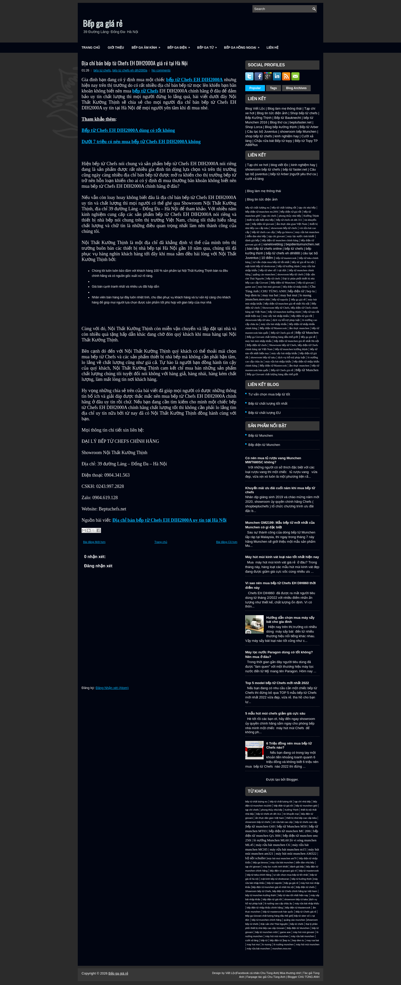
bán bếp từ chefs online (264, 248)
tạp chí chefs (269, 215)
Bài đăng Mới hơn (94, 541)
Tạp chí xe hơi (257, 165)
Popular (255, 88)
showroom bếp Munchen (298, 131)
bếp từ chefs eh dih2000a (129, 70)
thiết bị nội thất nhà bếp (260, 219)
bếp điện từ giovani (263, 224)
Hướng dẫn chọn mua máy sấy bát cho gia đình (290, 620)
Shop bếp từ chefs (303, 113)
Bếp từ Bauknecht (287, 118)
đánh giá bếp (252, 240)
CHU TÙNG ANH (273, 291)
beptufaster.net (300, 122)
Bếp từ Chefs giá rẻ (282, 332)
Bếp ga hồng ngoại (243, 46)
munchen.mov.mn (258, 299)
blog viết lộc (279, 165)
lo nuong (305, 295)
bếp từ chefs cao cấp (263, 232)
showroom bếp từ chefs (262, 169)
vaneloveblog (273, 244)
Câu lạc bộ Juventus (262, 131)
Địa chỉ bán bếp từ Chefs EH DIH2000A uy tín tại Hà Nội (170, 520)
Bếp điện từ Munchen (283, 282)
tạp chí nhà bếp (307, 207)
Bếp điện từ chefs (257, 345)
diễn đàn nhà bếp (256, 236)
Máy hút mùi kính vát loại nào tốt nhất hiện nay (282, 557)
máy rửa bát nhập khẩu (274, 324)
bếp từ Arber (279, 174)
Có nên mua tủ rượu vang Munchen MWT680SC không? (273, 460)
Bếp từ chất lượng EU (264, 413)
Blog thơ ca (278, 122)
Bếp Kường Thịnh (258, 118)
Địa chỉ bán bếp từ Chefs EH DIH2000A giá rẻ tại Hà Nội (134, 63)
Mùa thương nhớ (290, 972)
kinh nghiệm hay (287, 136)
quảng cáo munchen (264, 274)
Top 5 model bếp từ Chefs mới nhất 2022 (277, 683)
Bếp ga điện (180, 46)
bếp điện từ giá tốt (290, 211)
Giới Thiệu (116, 47)
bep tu (311, 291)
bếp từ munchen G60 (260, 826)
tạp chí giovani (276, 236)
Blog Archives (296, 88)
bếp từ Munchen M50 (292, 826)
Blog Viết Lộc (255, 108)
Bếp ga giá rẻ (102, 23)
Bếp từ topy (283, 141)
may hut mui (288, 295)
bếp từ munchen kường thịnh (284, 311)
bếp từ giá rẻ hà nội (303, 262)
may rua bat (270, 295)
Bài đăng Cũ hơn (226, 541)
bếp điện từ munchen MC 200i (290, 831)
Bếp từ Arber (308, 127)
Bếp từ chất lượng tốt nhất (267, 403)
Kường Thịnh (311, 215)
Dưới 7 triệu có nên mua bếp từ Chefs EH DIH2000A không (141, 141)
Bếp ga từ (208, 46)
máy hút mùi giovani (269, 286)
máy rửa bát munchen (307, 232)
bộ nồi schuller (255, 858)
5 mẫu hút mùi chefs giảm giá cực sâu (275, 713)
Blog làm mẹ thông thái (285, 108)
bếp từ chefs (102, 70)
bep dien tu (252, 295)
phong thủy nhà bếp (290, 215)
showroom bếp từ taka (257, 320)
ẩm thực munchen (299, 328)
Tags (273, 88)
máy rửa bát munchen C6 (273, 845)
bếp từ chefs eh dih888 (283, 253)
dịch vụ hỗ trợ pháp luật (286, 320)
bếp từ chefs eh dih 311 (289, 219)
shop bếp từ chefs (258, 136)
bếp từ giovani (305, 282)
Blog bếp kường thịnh (281, 127)
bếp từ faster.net (295, 169)
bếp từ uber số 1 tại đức (273, 270)
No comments (161, 70)
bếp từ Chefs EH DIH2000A (194, 79)
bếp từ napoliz (280, 299)
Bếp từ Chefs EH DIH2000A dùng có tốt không (128, 130)
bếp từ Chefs (145, 90)
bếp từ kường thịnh (288, 266)
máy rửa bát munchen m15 (288, 849)
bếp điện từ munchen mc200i (261, 211)
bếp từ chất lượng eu (257, 207)
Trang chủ (91, 47)
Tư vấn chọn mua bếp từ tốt (269, 394)
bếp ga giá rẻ (298, 299)
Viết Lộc (230, 972)
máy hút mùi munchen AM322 (296, 853)
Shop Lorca (253, 127)
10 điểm (267, 258)
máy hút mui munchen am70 (281, 858)
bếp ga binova (285, 232)
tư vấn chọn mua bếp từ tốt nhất (271, 262)
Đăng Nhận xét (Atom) (112, 688)
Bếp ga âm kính (148, 46)
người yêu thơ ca (303, 174)
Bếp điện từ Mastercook (273, 328)
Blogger (292, 779)
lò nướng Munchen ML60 (271, 840)
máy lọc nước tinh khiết (300, 236)
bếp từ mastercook (286, 258)
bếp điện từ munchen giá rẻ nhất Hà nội (287, 303)
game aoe (250, 286)
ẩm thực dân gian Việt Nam (291, 224)
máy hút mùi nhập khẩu (258, 341)
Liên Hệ (272, 47)
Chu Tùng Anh (269, 972)
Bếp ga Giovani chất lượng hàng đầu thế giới (272, 337)
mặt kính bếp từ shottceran (260, 266)
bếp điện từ (296, 291)
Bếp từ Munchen (306, 332)
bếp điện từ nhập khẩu (295, 286)
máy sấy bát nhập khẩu (276, 316)
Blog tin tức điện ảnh (272, 113)
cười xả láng (254, 179)
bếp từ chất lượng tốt (284, 207)
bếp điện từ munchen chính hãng (280, 240)
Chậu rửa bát (264, 141)
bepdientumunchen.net (302, 244)
